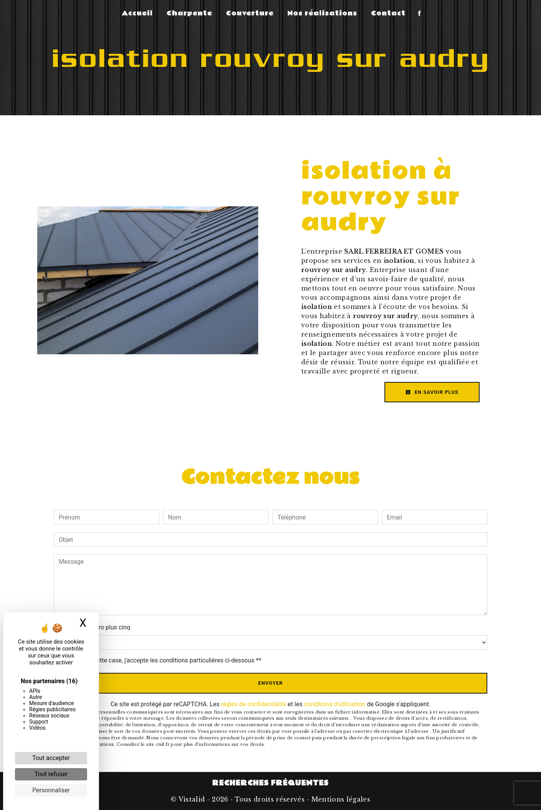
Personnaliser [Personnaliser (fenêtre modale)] (51, 790)
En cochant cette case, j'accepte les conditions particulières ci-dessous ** (161, 660)
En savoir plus (432, 392)
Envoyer (270, 683)
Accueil (137, 13)
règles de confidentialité (253, 704)
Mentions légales (340, 799)
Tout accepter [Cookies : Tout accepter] (51, 758)
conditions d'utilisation (334, 704)
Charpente (189, 13)
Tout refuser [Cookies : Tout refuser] (51, 774)
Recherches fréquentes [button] (270, 783)
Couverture (250, 13)
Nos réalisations (322, 13)
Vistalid (191, 799)
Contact (388, 13)
